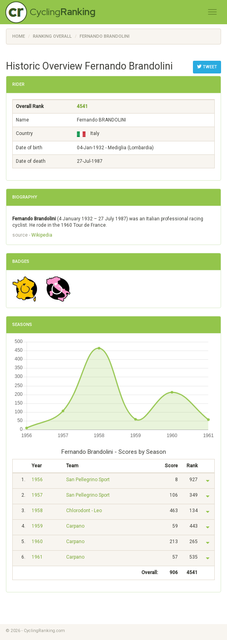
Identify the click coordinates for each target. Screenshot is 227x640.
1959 (37, 526)
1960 (37, 541)
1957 (37, 495)
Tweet (207, 66)
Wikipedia (41, 235)
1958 (37, 510)
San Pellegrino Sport (88, 479)
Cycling (62, 12)
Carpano (75, 526)
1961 (37, 557)
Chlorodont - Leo (84, 510)
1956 (37, 479)
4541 (82, 106)
